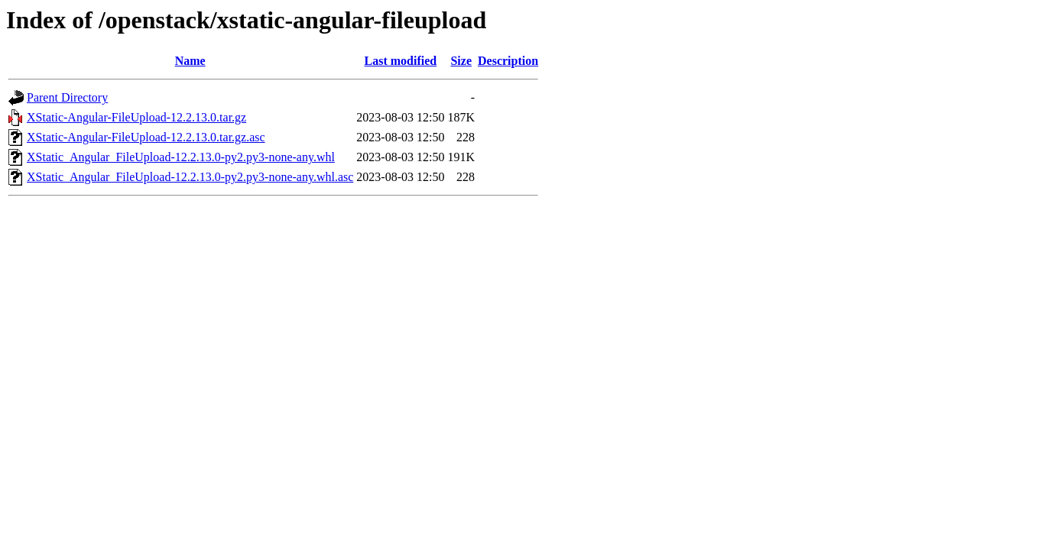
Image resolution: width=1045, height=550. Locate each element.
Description (508, 60)
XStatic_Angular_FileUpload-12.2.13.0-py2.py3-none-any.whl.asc (190, 176)
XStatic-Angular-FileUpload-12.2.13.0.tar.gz (136, 117)
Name (190, 60)
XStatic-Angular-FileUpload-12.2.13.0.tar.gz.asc (146, 137)
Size (461, 60)
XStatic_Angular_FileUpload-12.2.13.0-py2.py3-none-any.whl (181, 156)
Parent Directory (67, 97)
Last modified (401, 60)
